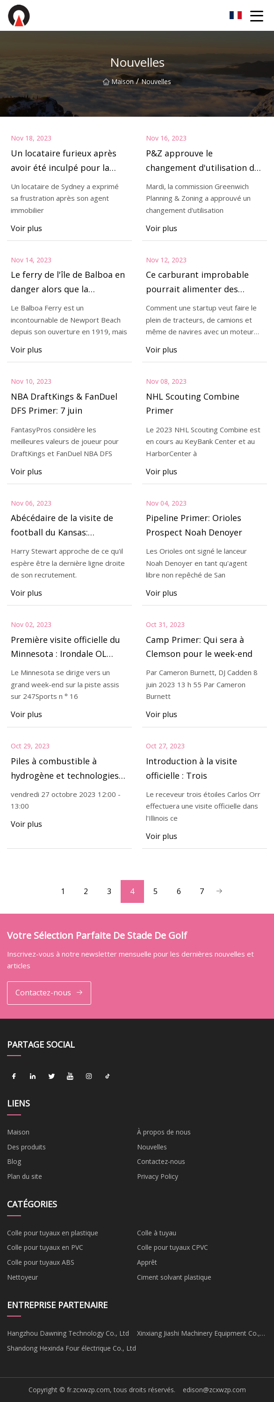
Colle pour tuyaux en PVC (45, 1247)
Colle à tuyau (156, 1232)
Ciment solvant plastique (174, 1277)
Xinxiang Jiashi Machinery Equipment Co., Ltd (198, 1335)
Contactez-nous (49, 992)
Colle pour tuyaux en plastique (52, 1232)
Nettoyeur (22, 1277)
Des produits (26, 1146)
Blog (14, 1161)
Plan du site (24, 1176)
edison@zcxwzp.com (214, 1389)
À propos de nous (164, 1131)
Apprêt (147, 1262)
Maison (118, 81)
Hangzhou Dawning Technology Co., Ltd (68, 1333)
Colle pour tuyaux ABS (40, 1262)
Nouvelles (152, 1146)
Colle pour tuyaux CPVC (172, 1247)
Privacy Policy (157, 1176)
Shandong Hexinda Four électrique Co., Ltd (71, 1348)
